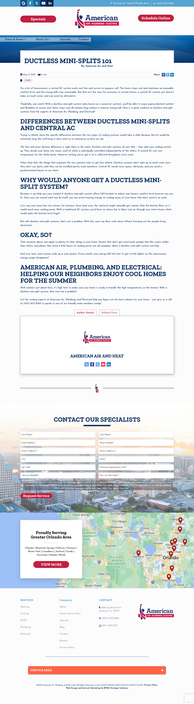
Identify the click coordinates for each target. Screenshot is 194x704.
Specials (150, 33)
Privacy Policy (150, 685)
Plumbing (46, 33)
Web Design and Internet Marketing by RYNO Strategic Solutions (97, 688)
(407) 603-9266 (164, 3)
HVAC (24, 33)
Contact (168, 33)
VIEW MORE (51, 564)
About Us (126, 33)
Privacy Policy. (136, 489)
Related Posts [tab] (109, 312)
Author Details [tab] (85, 312)
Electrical (71, 33)
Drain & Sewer (99, 33)
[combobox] (57, 475)
